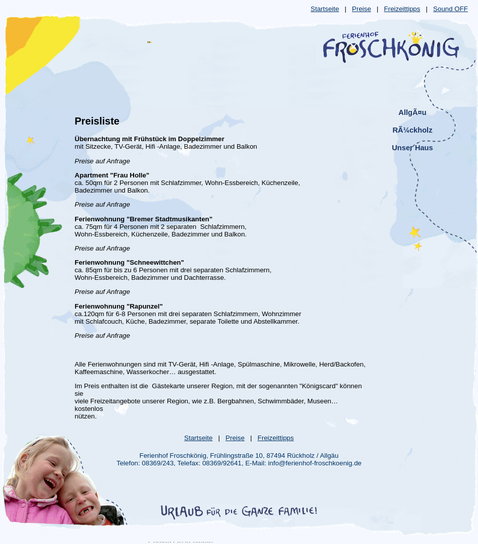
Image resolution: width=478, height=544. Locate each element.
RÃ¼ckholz (413, 130)
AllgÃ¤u (412, 112)
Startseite (325, 9)
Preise (361, 9)
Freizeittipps (402, 9)
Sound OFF (450, 9)
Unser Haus (412, 148)
